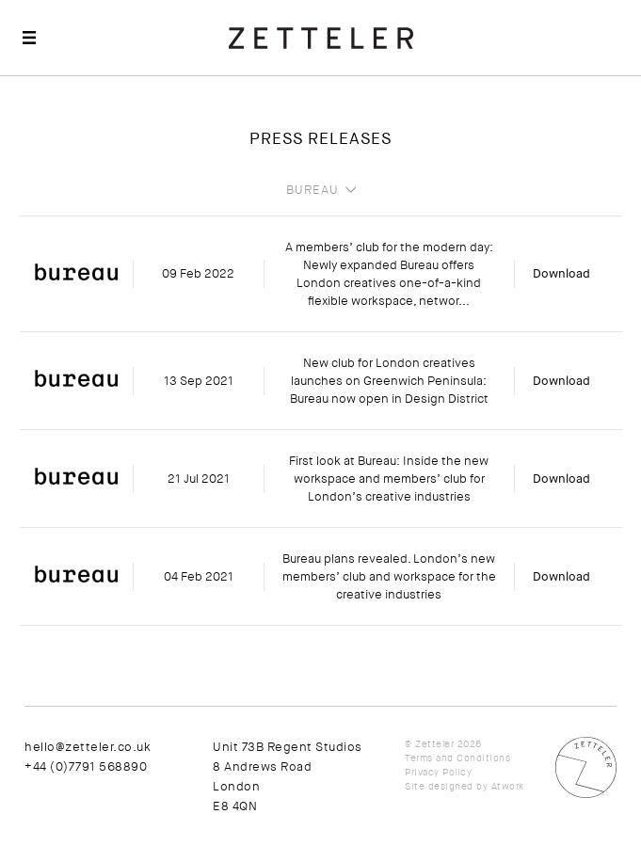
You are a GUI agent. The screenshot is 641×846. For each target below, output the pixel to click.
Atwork (507, 786)
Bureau (312, 190)
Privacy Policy (438, 772)
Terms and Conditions (457, 758)
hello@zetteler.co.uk (87, 747)
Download (561, 273)
